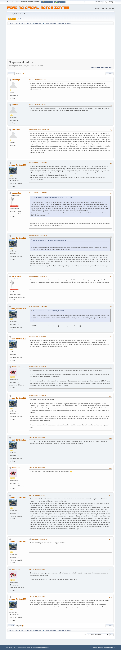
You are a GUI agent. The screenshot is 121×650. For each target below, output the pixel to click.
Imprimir (109, 73)
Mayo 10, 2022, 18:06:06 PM (37, 104)
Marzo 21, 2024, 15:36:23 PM (37, 336)
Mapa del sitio (31, 647)
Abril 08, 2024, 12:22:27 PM (37, 596)
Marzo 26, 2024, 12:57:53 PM (37, 395)
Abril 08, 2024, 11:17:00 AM (39, 539)
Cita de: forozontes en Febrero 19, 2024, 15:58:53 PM (49, 240)
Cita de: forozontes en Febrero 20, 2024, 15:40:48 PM (49, 311)
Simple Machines (21, 647)
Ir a (85, 634)
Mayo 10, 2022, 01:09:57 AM (37, 79)
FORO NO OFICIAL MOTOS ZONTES (38, 8)
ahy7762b (16, 130)
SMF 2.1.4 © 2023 (11, 647)
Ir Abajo (11, 73)
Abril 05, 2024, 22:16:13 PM (37, 467)
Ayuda (95, 647)
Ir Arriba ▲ (112, 647)
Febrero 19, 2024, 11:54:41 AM (38, 162)
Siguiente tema (106, 67)
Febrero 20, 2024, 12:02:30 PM (38, 235)
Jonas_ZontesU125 (17, 165)
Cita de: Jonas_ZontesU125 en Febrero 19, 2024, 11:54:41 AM (52, 197)
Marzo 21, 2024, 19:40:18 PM (37, 366)
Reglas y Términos (103, 647)
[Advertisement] (60, 42)
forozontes (16, 193)
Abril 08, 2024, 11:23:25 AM (37, 569)
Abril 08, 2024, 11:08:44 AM (37, 495)
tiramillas (16, 367)
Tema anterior (95, 67)
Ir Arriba (11, 625)
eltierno (15, 105)
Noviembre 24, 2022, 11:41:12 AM (39, 129)
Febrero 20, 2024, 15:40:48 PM (38, 276)
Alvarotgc (16, 80)
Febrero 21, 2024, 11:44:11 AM (38, 306)
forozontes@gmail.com (42, 647)
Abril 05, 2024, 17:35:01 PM (37, 437)
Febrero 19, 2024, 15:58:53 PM (38, 193)
